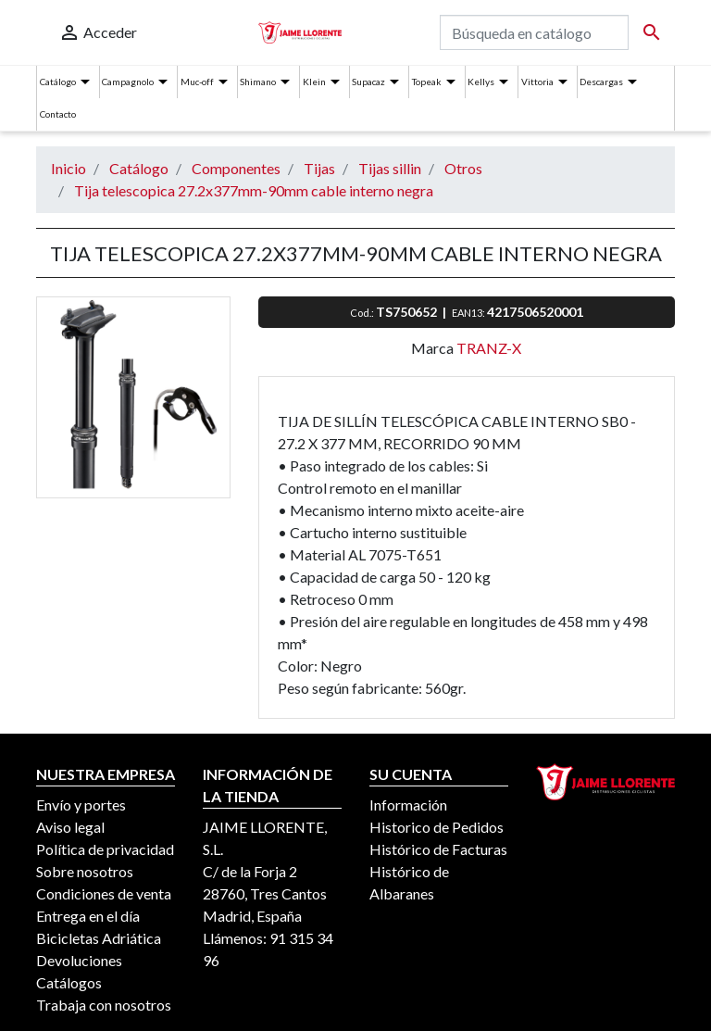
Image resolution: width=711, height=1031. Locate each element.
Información (408, 804)
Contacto (58, 113)
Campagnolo (128, 81)
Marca (432, 348)
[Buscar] (534, 32)
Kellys (481, 81)
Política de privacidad (105, 849)
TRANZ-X (488, 348)
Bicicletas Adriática (98, 938)
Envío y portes (81, 804)
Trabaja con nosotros (103, 1004)
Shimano (258, 81)
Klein (314, 81)
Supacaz (368, 81)
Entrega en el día (88, 915)
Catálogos (69, 982)
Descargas (601, 81)
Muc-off (197, 81)
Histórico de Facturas (438, 849)
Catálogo (58, 81)
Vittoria (537, 81)
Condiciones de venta (103, 893)
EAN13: (469, 313)
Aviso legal (70, 827)
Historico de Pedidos (436, 827)
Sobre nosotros (84, 871)
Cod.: (363, 313)
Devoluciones (79, 960)
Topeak (427, 81)
